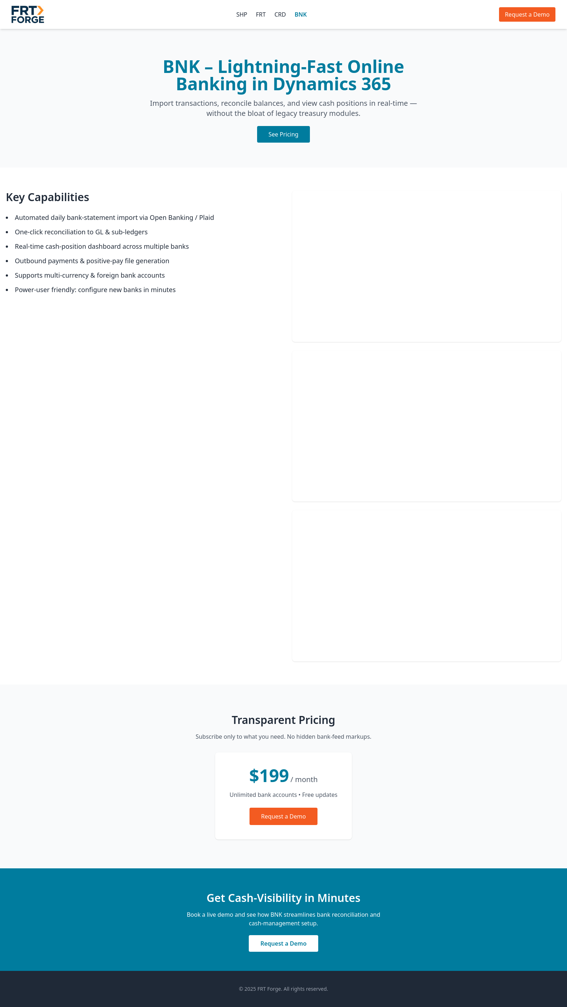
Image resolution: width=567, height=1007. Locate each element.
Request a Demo (527, 14)
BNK (301, 14)
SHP (241, 14)
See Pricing (284, 134)
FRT (261, 14)
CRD (280, 14)
